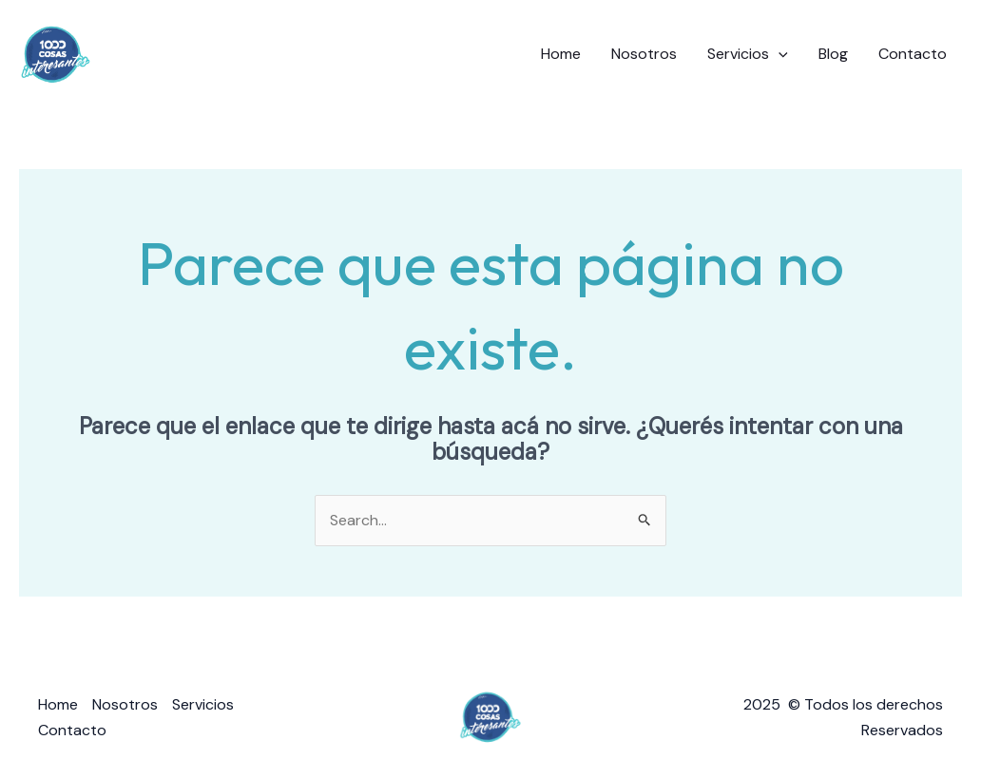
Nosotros (644, 54)
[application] (778, 54)
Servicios (747, 54)
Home (561, 54)
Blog (833, 54)
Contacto (912, 54)
